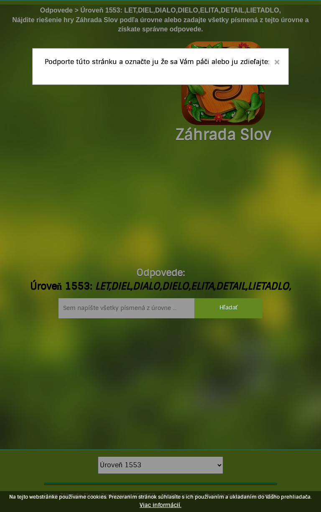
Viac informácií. (160, 505)
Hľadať (228, 308)
